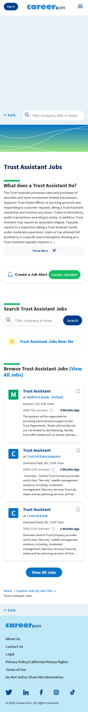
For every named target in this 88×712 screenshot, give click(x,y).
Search (72, 320)
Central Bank (37, 516)
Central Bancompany (44, 456)
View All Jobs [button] (44, 572)
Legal (10, 654)
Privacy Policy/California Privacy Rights (37, 661)
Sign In (11, 6)
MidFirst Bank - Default (45, 397)
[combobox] (30, 320)
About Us (13, 638)
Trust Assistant (37, 391)
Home (8, 591)
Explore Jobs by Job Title (34, 591)
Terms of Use (16, 669)
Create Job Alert (64, 274)
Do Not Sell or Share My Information (34, 677)
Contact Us (14, 646)
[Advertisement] (44, 60)
